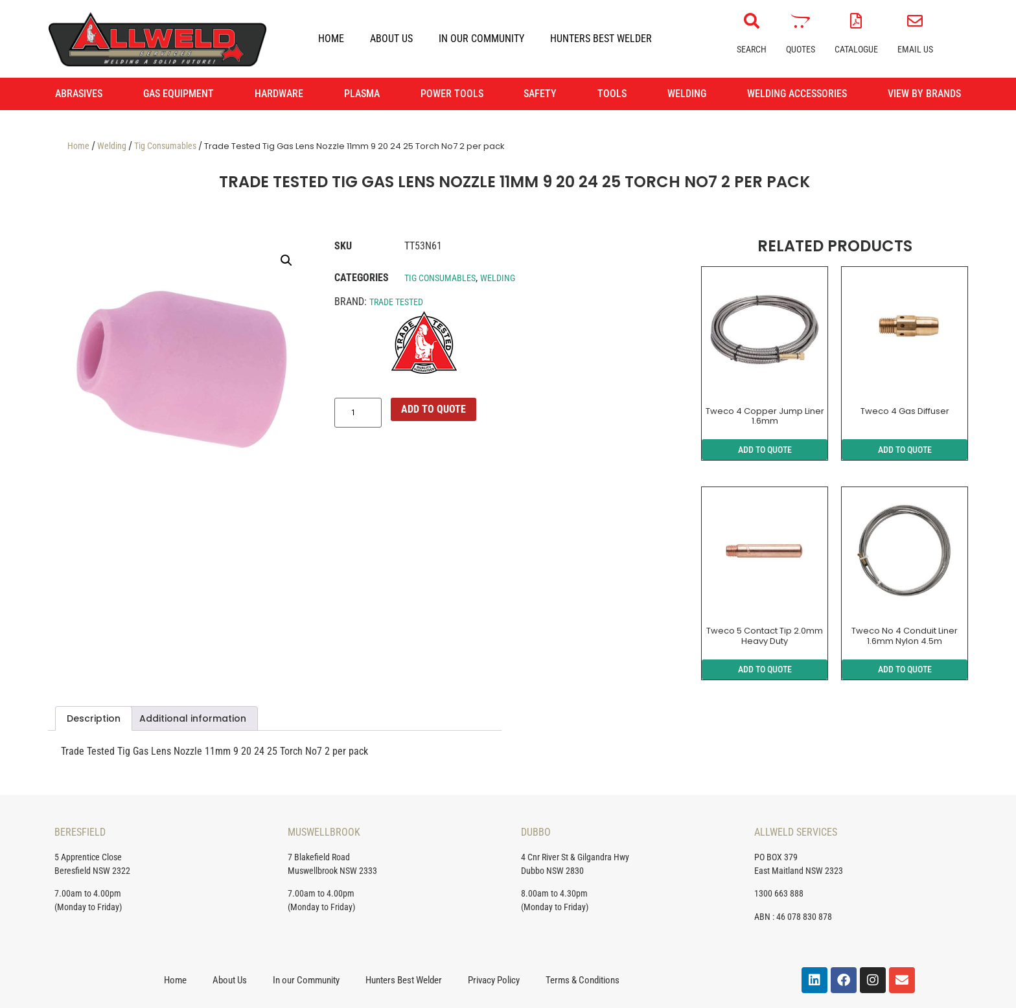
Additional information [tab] (192, 718)
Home (331, 38)
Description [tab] (94, 718)
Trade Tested (396, 302)
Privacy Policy (494, 980)
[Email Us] (915, 21)
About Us (391, 38)
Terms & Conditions (582, 980)
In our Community (481, 38)
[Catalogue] (856, 21)
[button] (286, 260)
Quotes (800, 49)
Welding (111, 146)
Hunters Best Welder (601, 38)
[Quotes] (800, 21)
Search (752, 49)
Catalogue (856, 49)
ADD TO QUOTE (433, 409)
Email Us (915, 49)
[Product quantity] (358, 413)
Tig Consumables (165, 146)
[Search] (751, 21)
